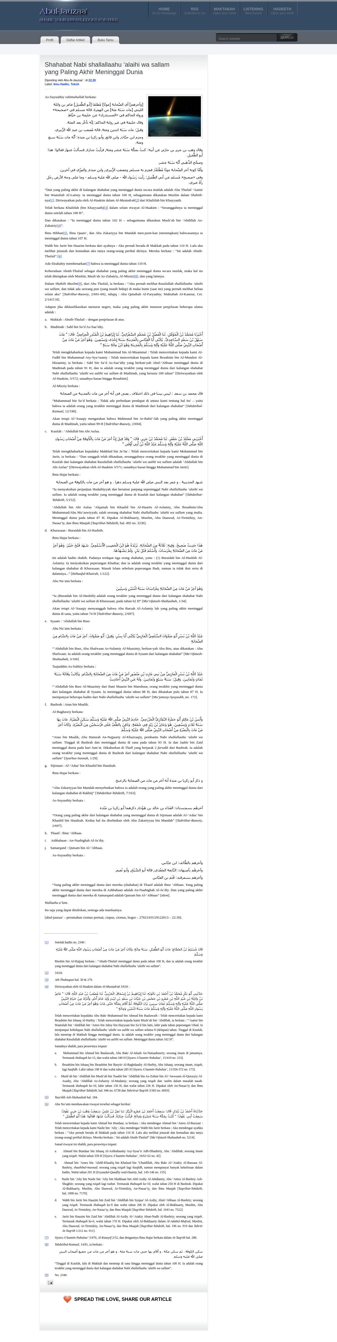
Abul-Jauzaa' (73, 13)
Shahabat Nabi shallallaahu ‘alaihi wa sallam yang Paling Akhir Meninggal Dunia (107, 68)
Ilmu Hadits (61, 84)
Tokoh (75, 84)
